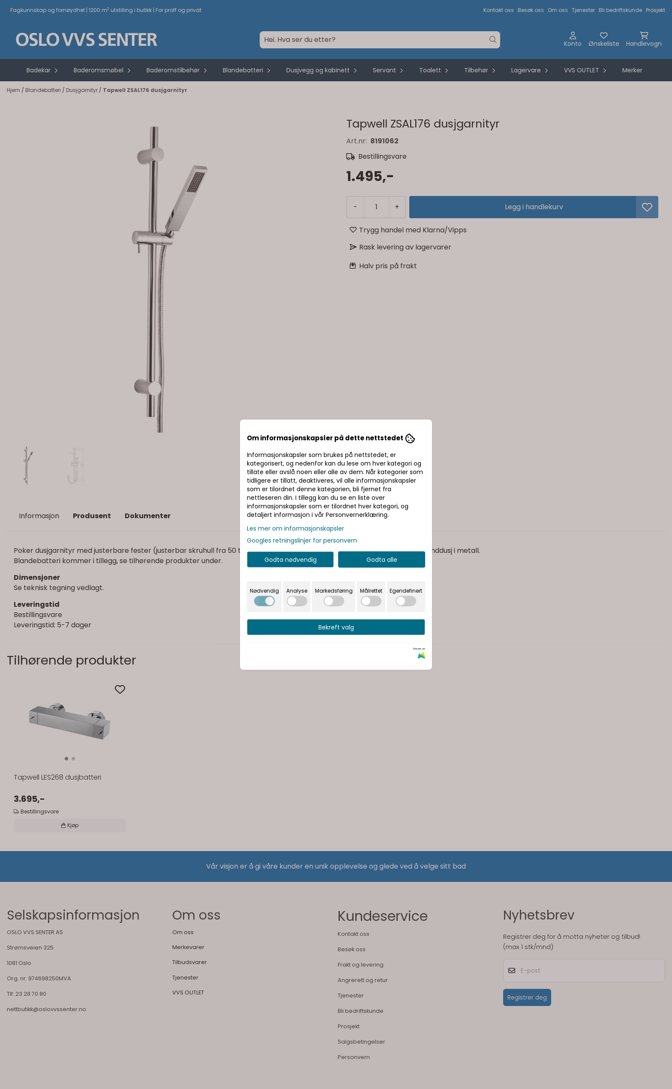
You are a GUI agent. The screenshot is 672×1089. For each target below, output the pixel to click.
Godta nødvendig (290, 559)
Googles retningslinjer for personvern (302, 540)
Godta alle (381, 559)
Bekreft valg (336, 627)
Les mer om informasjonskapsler (295, 528)
